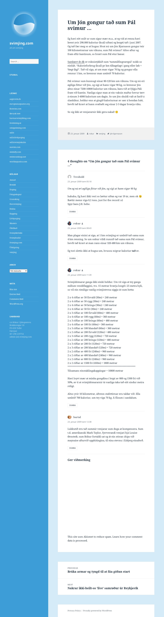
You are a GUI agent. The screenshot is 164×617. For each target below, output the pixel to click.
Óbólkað (13, 228)
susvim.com (15, 147)
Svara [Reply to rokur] (72, 258)
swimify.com (15, 152)
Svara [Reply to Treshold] (72, 211)
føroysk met (15, 113)
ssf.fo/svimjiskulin (18, 142)
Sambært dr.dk (76, 61)
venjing (13, 252)
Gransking (14, 199)
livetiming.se (15, 123)
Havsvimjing (15, 204)
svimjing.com (21, 43)
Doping (13, 189)
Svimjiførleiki (16, 233)
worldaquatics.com (18, 161)
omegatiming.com (18, 127)
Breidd (13, 184)
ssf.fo (12, 132)
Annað (13, 180)
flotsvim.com (15, 108)
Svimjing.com (16, 242)
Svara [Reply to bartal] (72, 448)
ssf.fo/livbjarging (17, 137)
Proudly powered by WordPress (97, 610)
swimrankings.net (18, 156)
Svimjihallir (15, 237)
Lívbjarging (15, 218)
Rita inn (13, 289)
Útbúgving (14, 247)
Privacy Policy (74, 610)
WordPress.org (16, 303)
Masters (13, 223)
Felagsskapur (16, 194)
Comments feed (16, 299)
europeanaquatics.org (20, 104)
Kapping (13, 213)
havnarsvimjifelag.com (20, 118)
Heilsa (12, 208)
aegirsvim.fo (15, 99)
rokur (91, 133)
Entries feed (15, 294)
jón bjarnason (116, 133)
